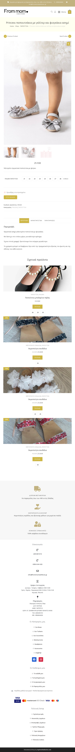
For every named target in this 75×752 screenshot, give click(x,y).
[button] (14, 192)
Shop (17, 26)
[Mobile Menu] (61, 12)
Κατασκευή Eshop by (37, 750)
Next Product (64, 36)
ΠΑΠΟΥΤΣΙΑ (24, 26)
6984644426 (59, 2)
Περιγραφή (24, 220)
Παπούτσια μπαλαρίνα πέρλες (37, 298)
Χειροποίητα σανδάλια (37, 348)
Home (12, 26)
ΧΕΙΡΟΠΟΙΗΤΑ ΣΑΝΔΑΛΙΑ (33, 345)
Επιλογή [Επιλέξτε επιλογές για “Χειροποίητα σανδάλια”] (37, 357)
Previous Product (12, 36)
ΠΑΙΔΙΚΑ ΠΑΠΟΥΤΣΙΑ (11, 179)
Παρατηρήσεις (50, 220)
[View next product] (69, 36)
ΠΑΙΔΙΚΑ (15, 207)
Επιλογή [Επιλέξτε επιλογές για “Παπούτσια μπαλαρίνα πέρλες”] (37, 307)
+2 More (65, 179)
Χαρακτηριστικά (36, 220)
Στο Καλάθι (10, 197)
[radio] (24, 179)
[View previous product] (5, 36)
